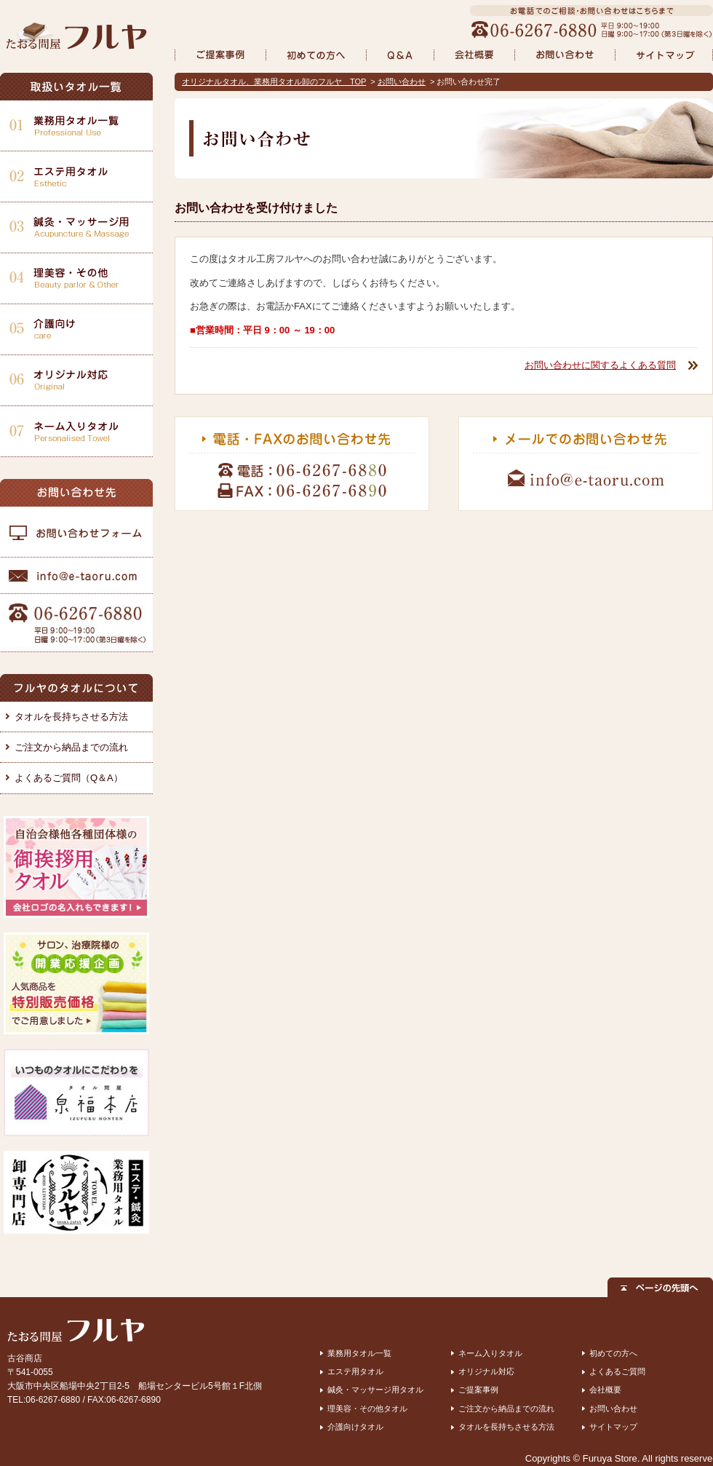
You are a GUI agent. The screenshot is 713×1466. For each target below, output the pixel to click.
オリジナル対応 (486, 1371)
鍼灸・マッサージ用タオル (375, 1389)
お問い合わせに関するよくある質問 (600, 365)
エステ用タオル (355, 1371)
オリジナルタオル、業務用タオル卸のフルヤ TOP (274, 81)
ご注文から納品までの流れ (71, 747)
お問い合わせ (402, 81)
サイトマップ (613, 1426)
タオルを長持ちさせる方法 (71, 716)
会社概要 (605, 1389)
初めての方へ (613, 1353)
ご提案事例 (478, 1389)
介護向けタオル (355, 1426)
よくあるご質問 (617, 1371)
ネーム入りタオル (490, 1353)
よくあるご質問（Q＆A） (69, 777)
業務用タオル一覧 (359, 1353)
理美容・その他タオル (367, 1408)
